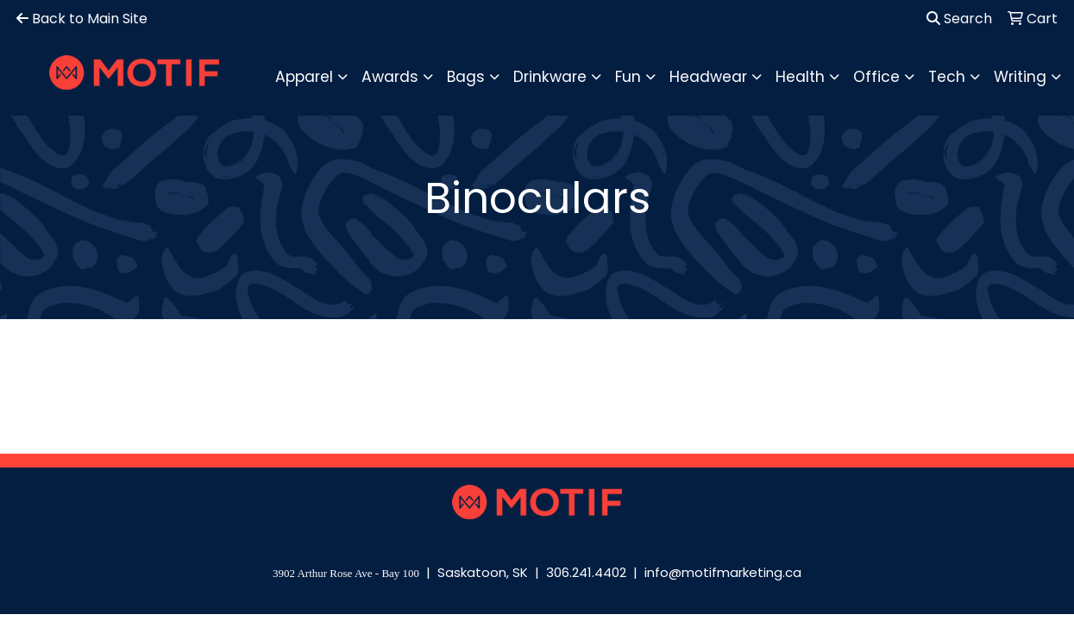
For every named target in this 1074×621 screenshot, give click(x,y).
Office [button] (876, 76)
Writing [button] (1020, 76)
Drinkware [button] (550, 76)
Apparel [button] (304, 76)
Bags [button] (466, 76)
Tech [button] (946, 76)
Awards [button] (389, 76)
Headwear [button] (708, 76)
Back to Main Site (82, 18)
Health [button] (800, 76)
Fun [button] (628, 76)
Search (959, 18)
